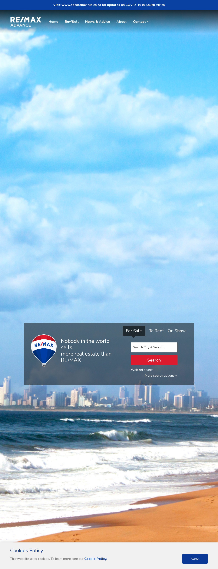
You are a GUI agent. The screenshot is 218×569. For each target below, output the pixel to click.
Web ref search (142, 370)
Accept (195, 559)
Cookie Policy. (95, 558)
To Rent (156, 331)
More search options (161, 375)
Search (154, 360)
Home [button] (53, 21)
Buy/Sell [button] (72, 21)
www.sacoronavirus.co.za (81, 5)
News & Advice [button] (97, 21)
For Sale (134, 331)
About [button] (121, 21)
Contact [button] (139, 21)
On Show (177, 331)
